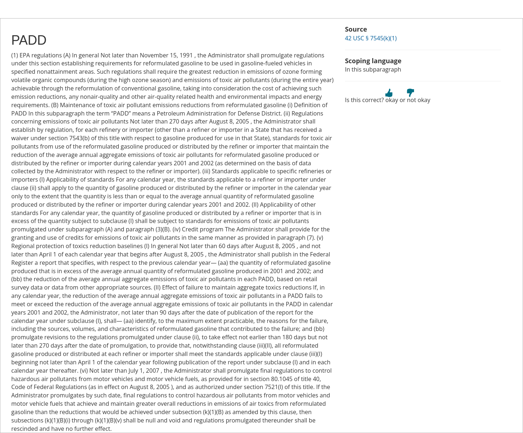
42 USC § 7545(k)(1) (371, 38)
